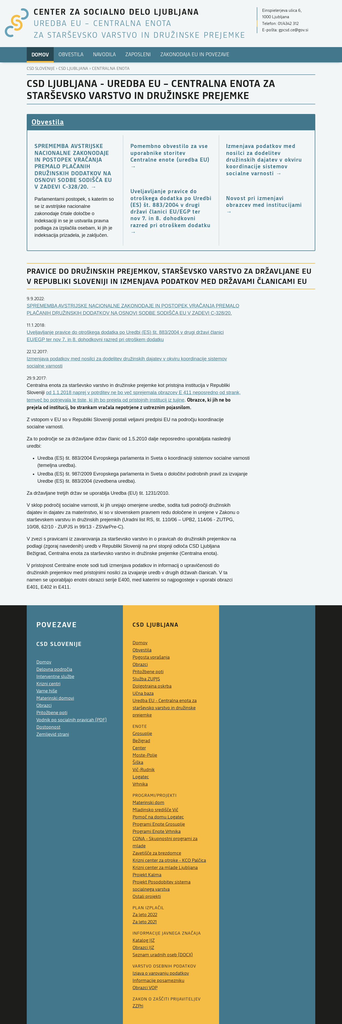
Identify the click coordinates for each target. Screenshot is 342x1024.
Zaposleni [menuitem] (138, 55)
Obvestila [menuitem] (71, 55)
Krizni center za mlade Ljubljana (165, 867)
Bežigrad (141, 741)
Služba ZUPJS (146, 679)
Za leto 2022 (145, 915)
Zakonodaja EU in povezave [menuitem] (194, 55)
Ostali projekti (147, 896)
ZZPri (138, 1006)
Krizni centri (48, 684)
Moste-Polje (145, 755)
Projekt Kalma (147, 875)
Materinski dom (148, 802)
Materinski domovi (55, 698)
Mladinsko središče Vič (155, 810)
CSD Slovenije (41, 68)
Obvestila (48, 121)
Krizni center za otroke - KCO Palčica (169, 860)
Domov (43, 662)
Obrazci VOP (145, 988)
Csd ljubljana (73, 68)
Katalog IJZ (144, 940)
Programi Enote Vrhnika (157, 831)
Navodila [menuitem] (104, 55)
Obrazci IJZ (143, 947)
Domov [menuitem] (40, 54)
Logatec (141, 777)
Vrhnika (140, 784)
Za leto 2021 (145, 922)
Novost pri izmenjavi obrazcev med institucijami (264, 201)
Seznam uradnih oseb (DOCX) (163, 955)
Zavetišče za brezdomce (157, 853)
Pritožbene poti (51, 712)
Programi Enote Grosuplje (159, 824)
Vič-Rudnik (144, 769)
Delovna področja (54, 669)
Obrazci (44, 705)
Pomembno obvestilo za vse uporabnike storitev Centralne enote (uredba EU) (170, 152)
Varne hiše (46, 691)
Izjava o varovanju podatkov (161, 973)
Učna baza (143, 693)
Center (139, 748)
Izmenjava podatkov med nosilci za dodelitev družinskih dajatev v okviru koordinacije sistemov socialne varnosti (264, 159)
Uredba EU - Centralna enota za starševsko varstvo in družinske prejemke (165, 708)
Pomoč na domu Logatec (158, 817)
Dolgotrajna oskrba (152, 686)
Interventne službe (55, 676)
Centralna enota (111, 68)
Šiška (138, 762)
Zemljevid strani (52, 734)
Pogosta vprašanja (151, 657)
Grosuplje (142, 733)
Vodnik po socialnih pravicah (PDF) (71, 720)
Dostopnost (48, 727)
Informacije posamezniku (158, 980)
